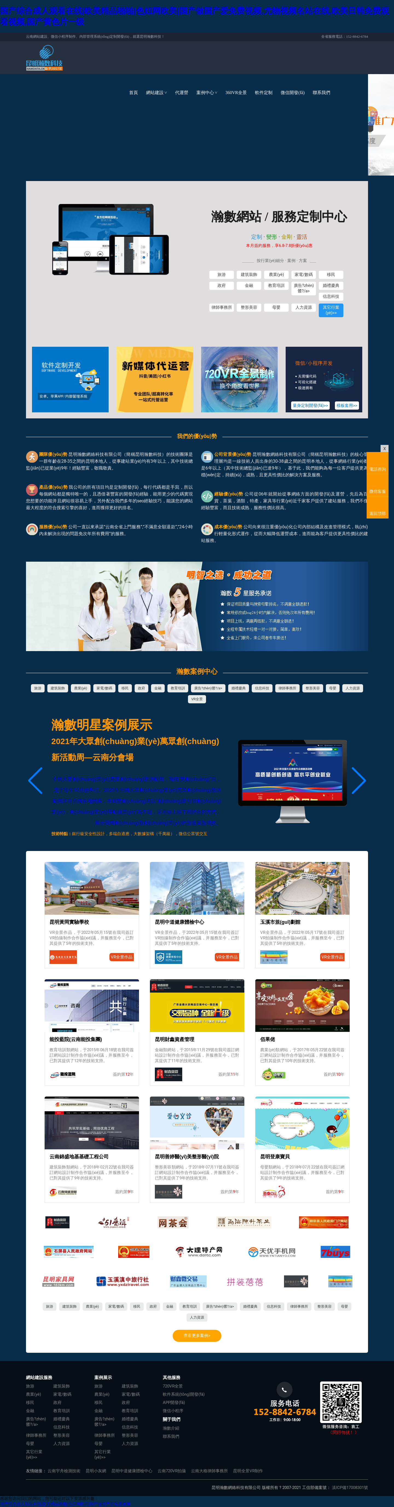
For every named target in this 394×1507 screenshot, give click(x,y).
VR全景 (197, 699)
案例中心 (208, 92)
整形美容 (249, 307)
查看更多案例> (197, 1335)
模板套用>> (347, 405)
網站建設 (158, 92)
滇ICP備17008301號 (350, 1487)
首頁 (133, 92)
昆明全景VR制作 (248, 1470)
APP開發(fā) (174, 1402)
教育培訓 (276, 285)
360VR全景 (236, 92)
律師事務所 (222, 307)
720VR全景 (173, 1386)
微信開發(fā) (293, 92)
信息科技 (331, 296)
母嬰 (276, 307)
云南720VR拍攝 (172, 1470)
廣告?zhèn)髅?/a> (304, 288)
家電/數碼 (304, 274)
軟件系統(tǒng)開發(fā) (184, 1394)
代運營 (181, 92)
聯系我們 (321, 92)
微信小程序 (173, 1410)
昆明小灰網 (96, 1470)
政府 (222, 285)
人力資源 (304, 307)
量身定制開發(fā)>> (310, 405)
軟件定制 (264, 92)
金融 (249, 285)
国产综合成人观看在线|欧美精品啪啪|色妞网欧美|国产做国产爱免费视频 (65, 1504)
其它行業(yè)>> (331, 310)
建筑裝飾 (249, 274)
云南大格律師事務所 (209, 1470)
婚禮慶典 (331, 285)
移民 (331, 274)
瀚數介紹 (171, 1428)
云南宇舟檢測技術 (64, 1470)
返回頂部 (377, 513)
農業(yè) (276, 274)
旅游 (222, 274)
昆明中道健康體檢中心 (131, 1470)
